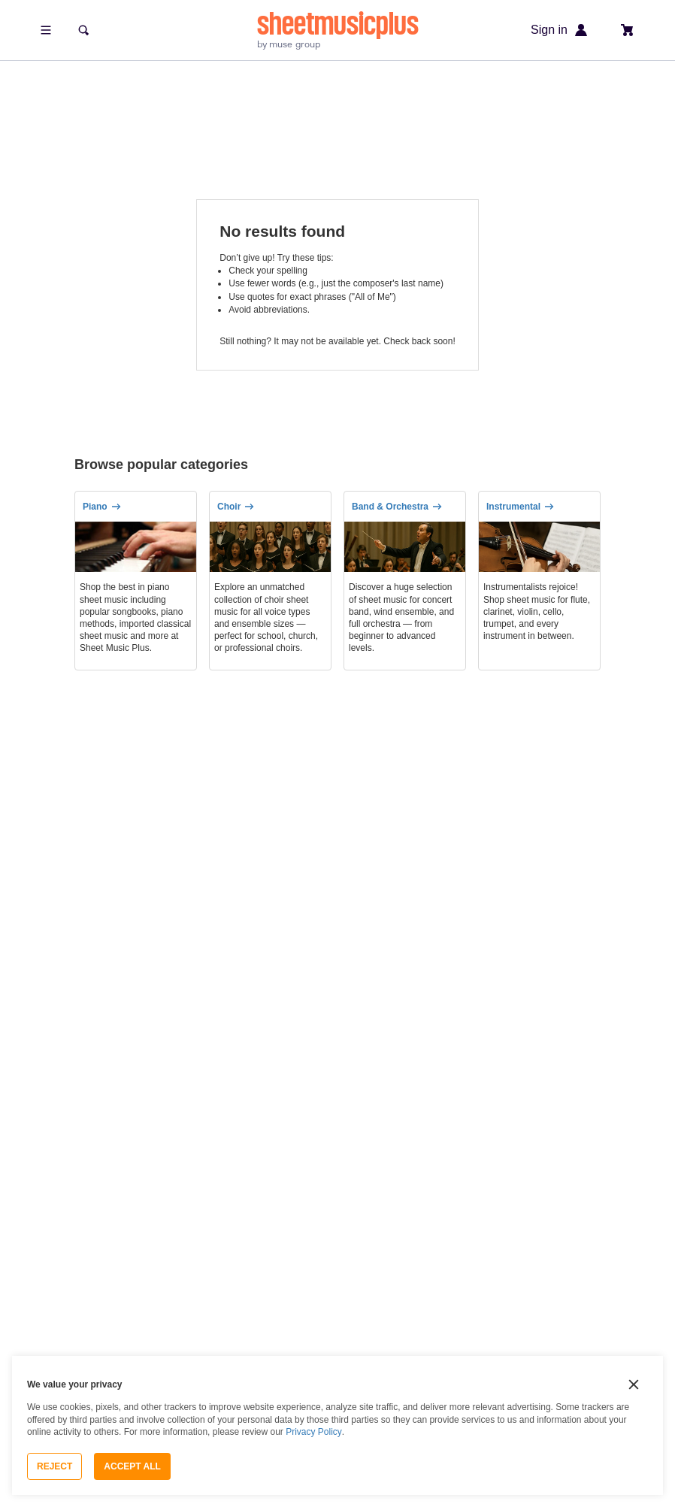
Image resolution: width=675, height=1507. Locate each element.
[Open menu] (46, 30)
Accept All (132, 1466)
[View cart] (627, 30)
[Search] (83, 30)
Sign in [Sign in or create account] (560, 30)
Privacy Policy (314, 1432)
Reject (54, 1466)
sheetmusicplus (338, 23)
